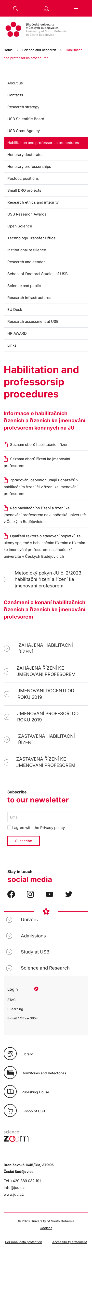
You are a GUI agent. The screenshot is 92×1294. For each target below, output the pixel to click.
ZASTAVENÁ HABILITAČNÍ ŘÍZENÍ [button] (46, 739)
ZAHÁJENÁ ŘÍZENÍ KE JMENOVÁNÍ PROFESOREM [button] (46, 671)
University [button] (32, 919)
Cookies (46, 1228)
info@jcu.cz (14, 1187)
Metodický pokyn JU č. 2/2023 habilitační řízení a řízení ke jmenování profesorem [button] (48, 579)
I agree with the (36, 827)
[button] (15, 8)
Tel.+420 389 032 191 (22, 1180)
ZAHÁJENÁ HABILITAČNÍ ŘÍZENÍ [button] (45, 648)
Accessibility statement (69, 1242)
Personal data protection (23, 1242)
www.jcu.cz (14, 1194)
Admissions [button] (33, 936)
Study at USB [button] (35, 952)
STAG (11, 1000)
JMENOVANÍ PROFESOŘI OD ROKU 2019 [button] (48, 717)
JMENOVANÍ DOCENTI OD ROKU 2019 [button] (45, 694)
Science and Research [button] (45, 968)
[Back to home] (46, 30)
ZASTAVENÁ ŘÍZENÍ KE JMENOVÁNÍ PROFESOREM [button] (45, 762)
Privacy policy (52, 827)
